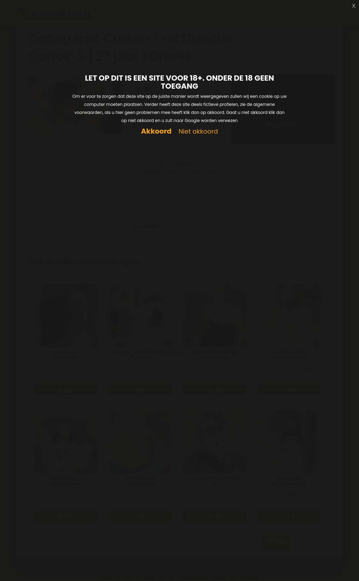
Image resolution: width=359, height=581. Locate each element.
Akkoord (156, 131)
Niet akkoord (198, 132)
